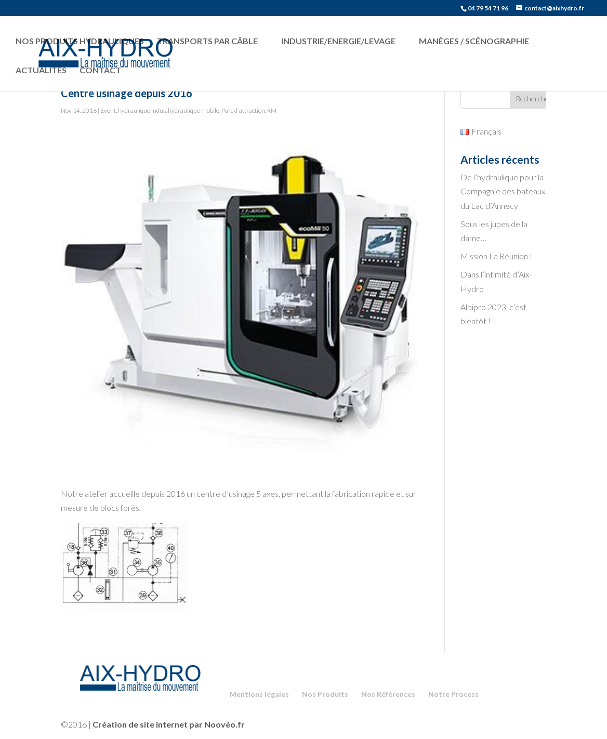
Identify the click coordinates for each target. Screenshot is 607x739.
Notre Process (453, 694)
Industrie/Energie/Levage (338, 41)
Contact (100, 70)
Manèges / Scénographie (474, 41)
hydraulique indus (142, 110)
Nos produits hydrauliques (80, 41)
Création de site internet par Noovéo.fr (169, 724)
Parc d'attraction (243, 110)
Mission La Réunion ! (496, 256)
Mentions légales (259, 694)
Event (108, 110)
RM (271, 110)
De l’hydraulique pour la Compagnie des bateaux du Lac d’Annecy (502, 191)
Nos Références (388, 694)
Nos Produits (325, 694)
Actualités (41, 70)
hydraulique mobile (193, 110)
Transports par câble (207, 41)
